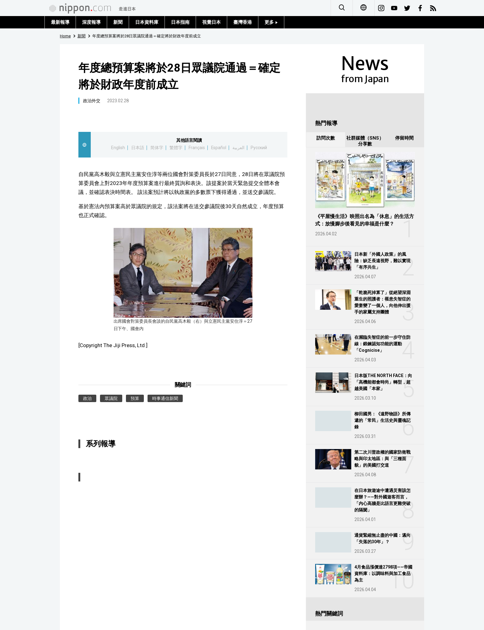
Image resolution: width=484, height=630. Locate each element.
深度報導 (91, 22)
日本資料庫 (146, 22)
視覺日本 (211, 22)
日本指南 (180, 22)
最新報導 (60, 22)
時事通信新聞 (165, 398)
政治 (87, 398)
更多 (271, 22)
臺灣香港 (242, 22)
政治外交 (91, 100)
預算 (135, 398)
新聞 (118, 22)
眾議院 (111, 398)
